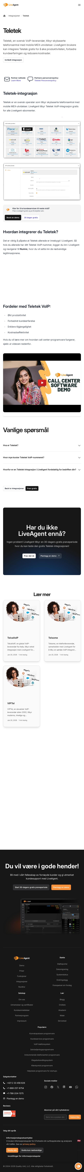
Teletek (26, 16)
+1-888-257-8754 (15, 1088)
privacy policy (29, 1144)
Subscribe (74, 1117)
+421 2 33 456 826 (16, 1083)
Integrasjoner (14, 16)
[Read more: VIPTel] (21, 696)
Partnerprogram (22, 1015)
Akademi (62, 1010)
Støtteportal (62, 964)
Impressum (21, 1021)
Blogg (62, 999)
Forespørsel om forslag (62, 985)
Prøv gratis (32, 488)
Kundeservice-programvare (42, 1039)
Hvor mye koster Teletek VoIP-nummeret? (42, 457)
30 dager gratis (31, 217)
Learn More (16, 80)
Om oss (22, 999)
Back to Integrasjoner (14, 488)
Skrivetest (62, 1021)
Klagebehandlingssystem (42, 1060)
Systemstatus (62, 974)
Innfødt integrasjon (13, 60)
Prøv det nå (29, 556)
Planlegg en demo (50, 556)
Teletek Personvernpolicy (45, 80)
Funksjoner (21, 976)
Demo (21, 965)
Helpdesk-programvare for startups (42, 1071)
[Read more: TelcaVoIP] (21, 630)
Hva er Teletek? (42, 445)
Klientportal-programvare (42, 1065)
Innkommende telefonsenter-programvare (42, 1055)
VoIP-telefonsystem (42, 1044)
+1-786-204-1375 (15, 1093)
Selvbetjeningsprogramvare (42, 1049)
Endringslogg (62, 980)
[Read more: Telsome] (62, 630)
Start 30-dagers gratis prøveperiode (31, 887)
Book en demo (13, 217)
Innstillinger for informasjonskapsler (24, 1156)
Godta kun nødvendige (31, 1150)
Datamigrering (62, 969)
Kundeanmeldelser (22, 1010)
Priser (21, 971)
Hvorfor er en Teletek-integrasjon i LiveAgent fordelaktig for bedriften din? (42, 469)
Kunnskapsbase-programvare (42, 1033)
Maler (62, 1015)
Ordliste (62, 1005)
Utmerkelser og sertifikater (22, 1005)
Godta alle (12, 1150)
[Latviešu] (79, 1141)
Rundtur (21, 987)
